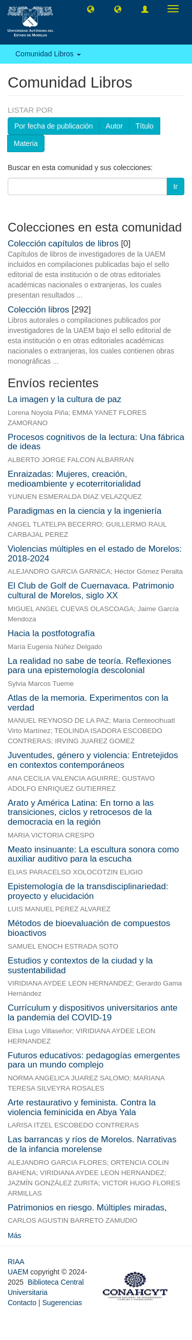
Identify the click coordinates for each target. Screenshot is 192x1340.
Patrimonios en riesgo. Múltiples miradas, (87, 1207)
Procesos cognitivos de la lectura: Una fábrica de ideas (96, 442)
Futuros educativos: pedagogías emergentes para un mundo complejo (94, 1060)
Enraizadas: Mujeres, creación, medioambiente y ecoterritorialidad (74, 479)
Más (14, 1235)
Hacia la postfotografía (51, 633)
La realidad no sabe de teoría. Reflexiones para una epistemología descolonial (89, 666)
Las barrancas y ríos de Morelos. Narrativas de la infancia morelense (92, 1144)
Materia (26, 143)
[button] (90, 8)
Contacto (22, 1303)
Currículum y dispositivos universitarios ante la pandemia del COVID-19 (93, 1012)
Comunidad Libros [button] (48, 54)
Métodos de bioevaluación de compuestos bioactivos (89, 928)
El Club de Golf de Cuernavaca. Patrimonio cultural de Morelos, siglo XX (91, 590)
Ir (175, 186)
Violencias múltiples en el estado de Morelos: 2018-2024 (95, 553)
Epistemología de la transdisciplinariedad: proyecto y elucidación (88, 891)
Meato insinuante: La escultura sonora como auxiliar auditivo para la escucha (93, 854)
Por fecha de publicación (53, 126)
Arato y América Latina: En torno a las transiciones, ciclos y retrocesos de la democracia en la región (81, 812)
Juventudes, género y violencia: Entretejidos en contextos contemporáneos (93, 760)
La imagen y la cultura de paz (64, 399)
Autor (113, 126)
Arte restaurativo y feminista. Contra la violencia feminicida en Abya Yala (82, 1107)
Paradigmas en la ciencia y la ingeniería (85, 511)
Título (145, 126)
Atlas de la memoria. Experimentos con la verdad (88, 703)
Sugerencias (62, 1303)
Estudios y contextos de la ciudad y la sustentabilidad (80, 965)
